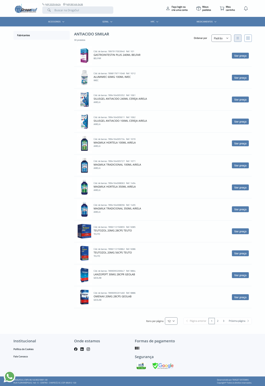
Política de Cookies (23, 349)
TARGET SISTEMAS (240, 379)
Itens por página (154, 321)
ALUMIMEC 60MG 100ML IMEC (112, 77)
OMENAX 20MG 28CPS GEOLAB (112, 296)
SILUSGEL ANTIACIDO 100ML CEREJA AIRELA (120, 120)
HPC (155, 21)
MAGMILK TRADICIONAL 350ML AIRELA (117, 208)
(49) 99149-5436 (73, 4)
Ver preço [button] (240, 55)
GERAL (107, 21)
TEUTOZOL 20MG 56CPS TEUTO (113, 252)
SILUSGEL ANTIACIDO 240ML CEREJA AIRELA (120, 98)
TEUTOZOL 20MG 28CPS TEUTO (113, 230)
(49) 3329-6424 (51, 4)
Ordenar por (200, 38)
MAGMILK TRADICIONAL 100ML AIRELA (117, 164)
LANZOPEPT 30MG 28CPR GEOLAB (114, 274)
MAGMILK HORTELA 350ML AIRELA (115, 186)
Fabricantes (23, 35)
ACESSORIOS (56, 21)
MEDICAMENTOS (207, 21)
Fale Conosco (20, 356)
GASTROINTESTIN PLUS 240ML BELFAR (117, 55)
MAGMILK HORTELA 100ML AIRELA (115, 142)
